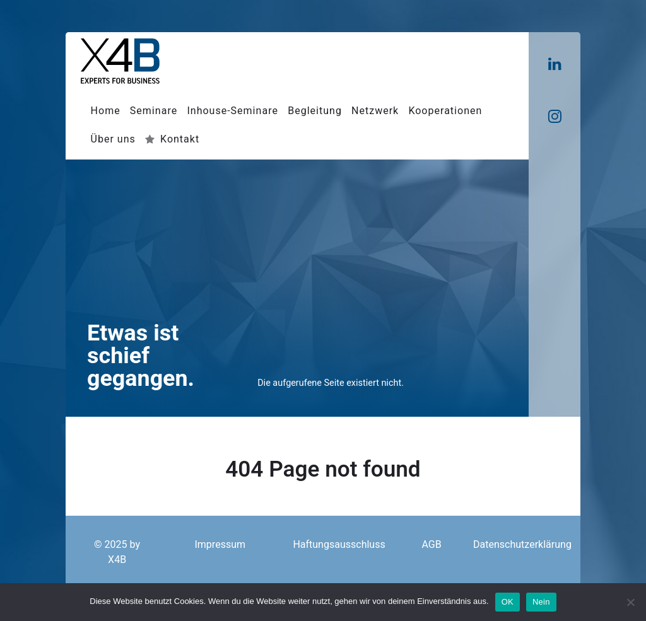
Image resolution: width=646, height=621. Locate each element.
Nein (541, 601)
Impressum (219, 544)
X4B (117, 559)
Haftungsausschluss (339, 544)
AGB (431, 544)
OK (508, 601)
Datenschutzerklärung (522, 544)
